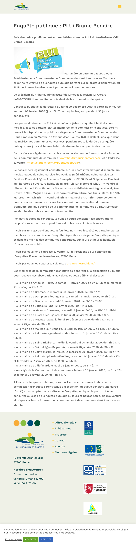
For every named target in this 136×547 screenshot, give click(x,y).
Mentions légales (66, 452)
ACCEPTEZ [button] (30, 539)
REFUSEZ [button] (46, 539)
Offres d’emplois (66, 422)
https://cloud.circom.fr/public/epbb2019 (53, 162)
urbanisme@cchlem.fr (81, 263)
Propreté (61, 434)
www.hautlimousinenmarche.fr (80, 158)
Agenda (60, 446)
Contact (60, 440)
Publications (63, 428)
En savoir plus (13, 539)
